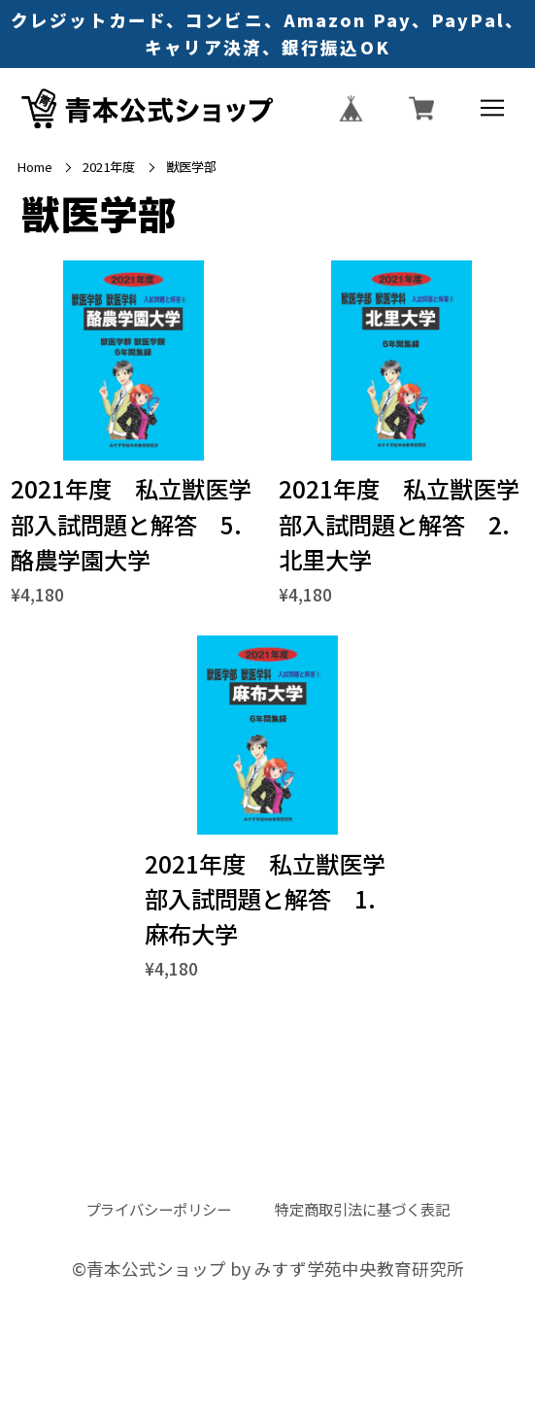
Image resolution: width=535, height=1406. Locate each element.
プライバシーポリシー (158, 1209)
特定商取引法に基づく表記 (362, 1209)
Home (34, 167)
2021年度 (109, 167)
